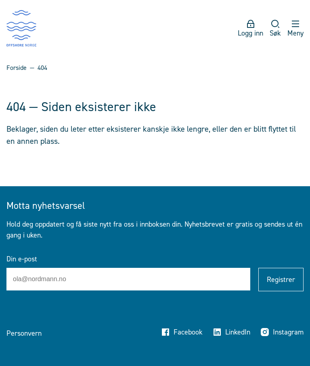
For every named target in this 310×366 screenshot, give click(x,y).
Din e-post (21, 259)
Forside (16, 67)
